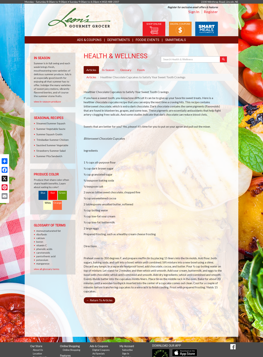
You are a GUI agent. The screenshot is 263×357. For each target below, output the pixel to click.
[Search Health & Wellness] (190, 59)
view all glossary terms (46, 269)
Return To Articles (99, 300)
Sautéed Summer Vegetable (52, 145)
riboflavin (41, 234)
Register (211, 11)
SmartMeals (175, 40)
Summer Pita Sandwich (49, 156)
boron (39, 241)
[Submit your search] (223, 59)
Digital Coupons (101, 349)
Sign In (193, 11)
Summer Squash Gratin (49, 134)
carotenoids (43, 252)
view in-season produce (47, 101)
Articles (91, 77)
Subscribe (127, 349)
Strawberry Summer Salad (51, 150)
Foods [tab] (141, 70)
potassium (42, 259)
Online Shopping (71, 349)
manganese (42, 263)
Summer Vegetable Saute (50, 128)
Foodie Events (147, 40)
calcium (40, 238)
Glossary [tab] (125, 70)
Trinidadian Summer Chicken (52, 139)
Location (37, 353)
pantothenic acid (46, 256)
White (48, 203)
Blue (43, 193)
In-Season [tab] (108, 70)
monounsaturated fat (48, 230)
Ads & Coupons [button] (89, 40)
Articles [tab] (91, 70)
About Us (38, 349)
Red (53, 193)
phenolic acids (44, 249)
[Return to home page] (79, 17)
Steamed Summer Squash (50, 123)
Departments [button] (118, 40)
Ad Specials (98, 353)
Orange (58, 203)
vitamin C (41, 245)
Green (62, 193)
